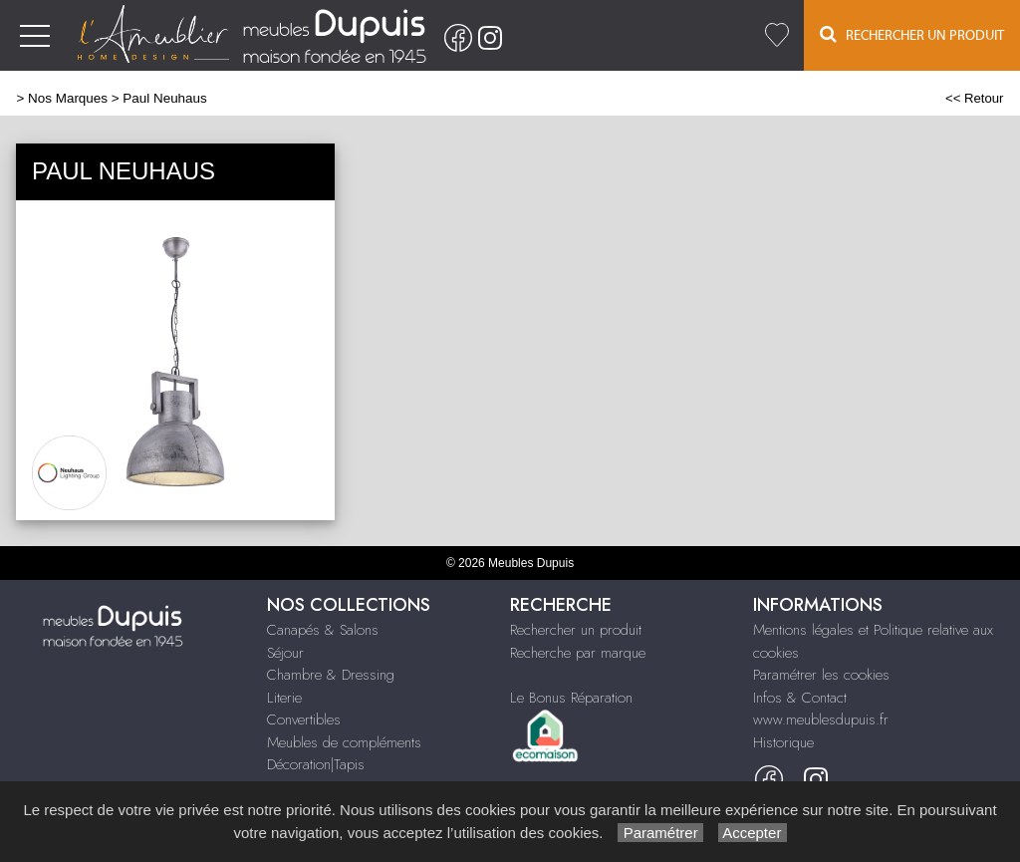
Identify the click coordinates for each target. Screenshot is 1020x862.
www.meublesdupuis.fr (821, 719)
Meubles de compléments (344, 742)
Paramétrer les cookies (821, 675)
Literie (284, 698)
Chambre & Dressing (330, 675)
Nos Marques (68, 98)
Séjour (285, 653)
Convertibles (304, 719)
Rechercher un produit (575, 630)
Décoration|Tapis (316, 764)
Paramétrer (660, 832)
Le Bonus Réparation (571, 698)
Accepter (752, 832)
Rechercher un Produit (912, 34)
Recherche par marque (577, 653)
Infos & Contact (800, 698)
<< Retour (974, 98)
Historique (783, 742)
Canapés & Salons (323, 630)
